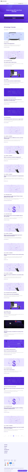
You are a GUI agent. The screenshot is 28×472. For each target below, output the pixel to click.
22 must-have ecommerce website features (12, 80)
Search (14, 18)
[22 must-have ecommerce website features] (14, 74)
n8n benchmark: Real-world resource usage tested (13, 119)
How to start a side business (9, 369)
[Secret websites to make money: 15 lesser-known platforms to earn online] (14, 189)
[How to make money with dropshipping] (14, 287)
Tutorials (7, 3)
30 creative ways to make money (10, 62)
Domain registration (12, 349)
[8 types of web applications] (14, 36)
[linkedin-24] (4, 455)
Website (7, 79)
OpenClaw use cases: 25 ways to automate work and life (14, 389)
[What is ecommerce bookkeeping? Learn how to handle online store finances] (14, 228)
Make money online (9, 60)
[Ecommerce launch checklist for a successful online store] (14, 267)
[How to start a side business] (14, 362)
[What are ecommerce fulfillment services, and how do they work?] (14, 130)
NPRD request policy (6, 460)
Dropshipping (14, 292)
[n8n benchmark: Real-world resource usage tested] (14, 112)
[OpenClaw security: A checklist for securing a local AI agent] (14, 324)
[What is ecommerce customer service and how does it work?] (14, 247)
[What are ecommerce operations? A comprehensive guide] (14, 168)
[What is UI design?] (14, 305)
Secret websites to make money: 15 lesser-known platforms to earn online (13, 196)
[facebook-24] (7, 455)
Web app (7, 311)
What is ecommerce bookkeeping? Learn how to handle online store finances (13, 235)
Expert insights (8, 117)
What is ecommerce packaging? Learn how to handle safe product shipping (14, 428)
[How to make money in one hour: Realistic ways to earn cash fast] (14, 208)
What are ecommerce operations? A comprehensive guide (14, 176)
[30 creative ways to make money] (14, 55)
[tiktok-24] (23, 455)
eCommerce (10, 136)
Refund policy (12, 460)
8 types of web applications (9, 43)
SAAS (10, 311)
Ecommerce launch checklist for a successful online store (14, 275)
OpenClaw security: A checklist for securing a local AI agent (13, 332)
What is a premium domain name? (10, 351)
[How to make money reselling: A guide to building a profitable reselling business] (14, 400)
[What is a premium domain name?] (14, 344)
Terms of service (15, 460)
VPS (6, 386)
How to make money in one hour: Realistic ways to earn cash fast (13, 216)
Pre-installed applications (12, 386)
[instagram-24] (10, 455)
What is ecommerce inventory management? (12, 157)
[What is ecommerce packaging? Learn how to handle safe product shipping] (14, 420)
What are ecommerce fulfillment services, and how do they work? (13, 138)
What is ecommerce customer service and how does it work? (14, 255)
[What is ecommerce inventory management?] (14, 150)
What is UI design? (7, 312)
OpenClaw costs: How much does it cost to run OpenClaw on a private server (13, 100)
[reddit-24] (20, 455)
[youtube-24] (17, 455)
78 (21, 435)
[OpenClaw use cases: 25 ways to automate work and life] (14, 381)
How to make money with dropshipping (11, 294)
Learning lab (20, 3)
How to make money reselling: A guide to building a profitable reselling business (13, 408)
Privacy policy (9, 460)
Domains (7, 349)
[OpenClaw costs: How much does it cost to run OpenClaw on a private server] (14, 92)
